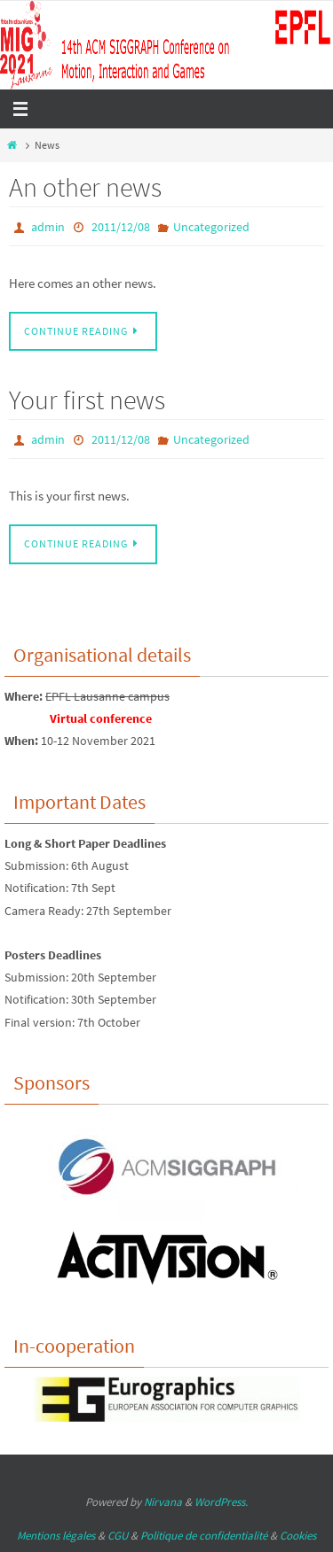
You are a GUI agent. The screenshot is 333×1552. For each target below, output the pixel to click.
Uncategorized (211, 227)
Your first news (87, 399)
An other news (85, 187)
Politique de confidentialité (203, 1535)
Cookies (298, 1535)
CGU (117, 1535)
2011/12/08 (120, 227)
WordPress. (221, 1501)
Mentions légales (56, 1535)
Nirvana (163, 1501)
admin (48, 227)
